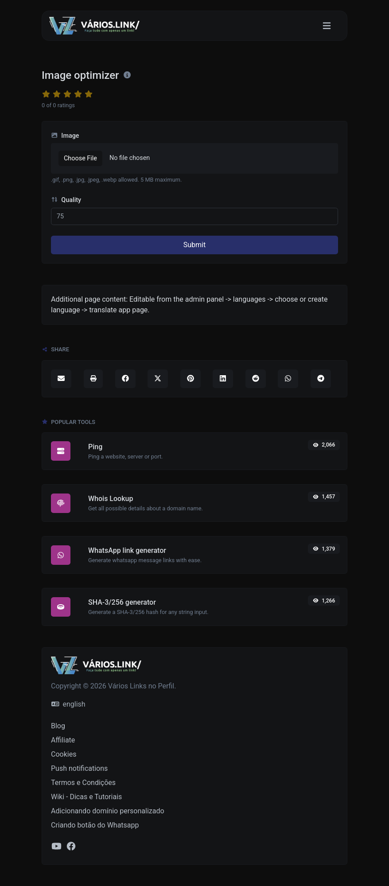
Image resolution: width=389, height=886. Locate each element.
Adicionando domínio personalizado (107, 811)
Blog (58, 726)
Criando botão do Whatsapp (95, 825)
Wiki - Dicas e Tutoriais (86, 797)
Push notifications (79, 768)
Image (65, 136)
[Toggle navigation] (327, 26)
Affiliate (63, 740)
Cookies (63, 754)
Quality (66, 200)
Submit (194, 245)
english (68, 704)
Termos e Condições (83, 782)
